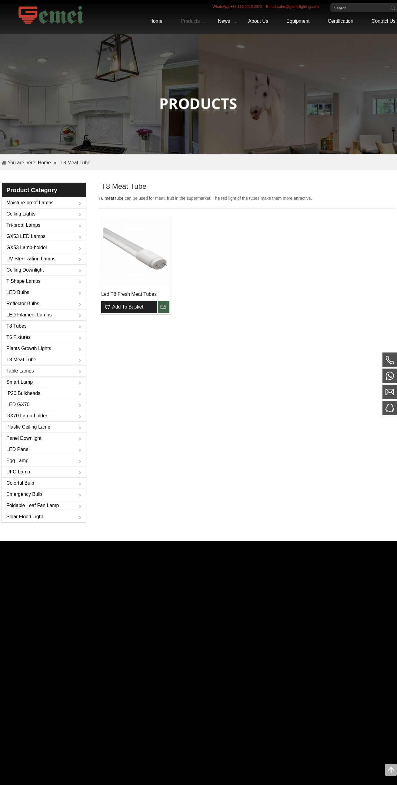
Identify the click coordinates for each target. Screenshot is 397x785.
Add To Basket (127, 306)
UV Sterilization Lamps (30, 258)
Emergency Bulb (24, 494)
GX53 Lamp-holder (26, 247)
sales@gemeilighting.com (298, 7)
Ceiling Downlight (25, 269)
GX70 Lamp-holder (26, 415)
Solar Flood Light (24, 516)
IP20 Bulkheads (23, 393)
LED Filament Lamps (29, 314)
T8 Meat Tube (21, 359)
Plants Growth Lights (28, 348)
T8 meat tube (111, 198)
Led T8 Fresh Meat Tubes (129, 294)
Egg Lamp (17, 460)
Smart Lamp (19, 382)
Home (44, 162)
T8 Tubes (16, 326)
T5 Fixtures (18, 337)
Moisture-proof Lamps (30, 202)
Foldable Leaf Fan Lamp (32, 505)
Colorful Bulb (20, 483)
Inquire (163, 307)
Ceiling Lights (20, 213)
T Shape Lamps (23, 281)
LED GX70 (17, 404)
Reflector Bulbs (22, 303)
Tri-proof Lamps (23, 225)
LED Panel (18, 449)
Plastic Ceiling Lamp (28, 426)
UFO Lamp (18, 471)
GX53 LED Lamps (25, 236)
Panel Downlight (24, 438)
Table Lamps (20, 370)
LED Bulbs (17, 292)
